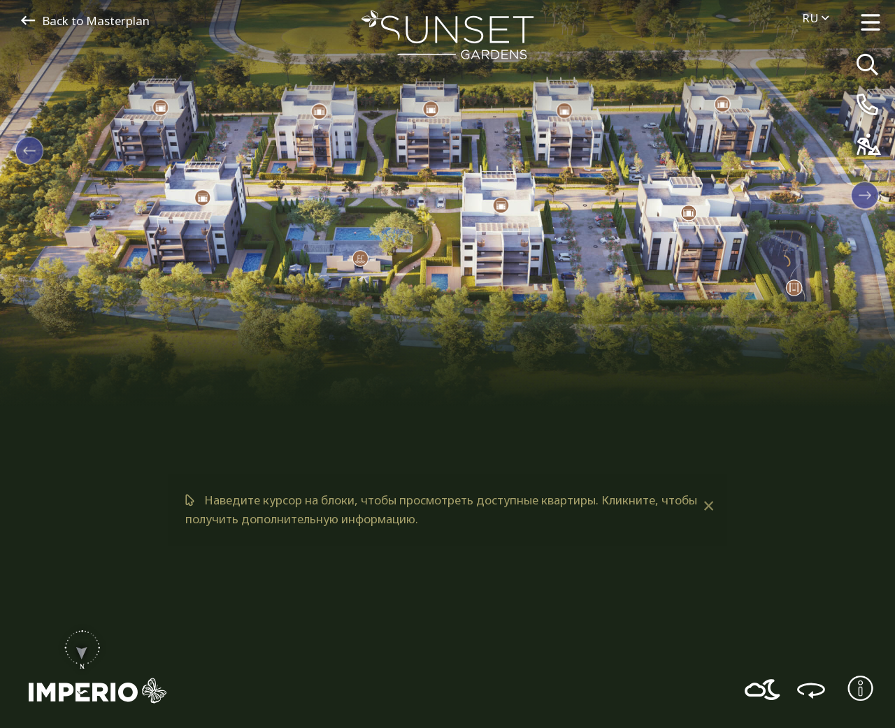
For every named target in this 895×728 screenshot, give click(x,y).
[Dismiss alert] (708, 505)
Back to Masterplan (85, 21)
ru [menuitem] (815, 18)
